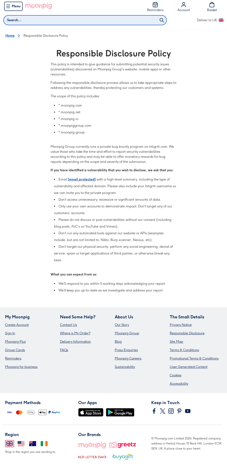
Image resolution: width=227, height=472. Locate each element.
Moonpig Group (127, 333)
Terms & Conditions (184, 350)
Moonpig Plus (15, 342)
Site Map (176, 342)
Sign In (10, 333)
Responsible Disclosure (187, 333)
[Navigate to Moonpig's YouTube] (188, 411)
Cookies (175, 375)
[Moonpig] (92, 445)
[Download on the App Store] (90, 412)
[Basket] (212, 7)
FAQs (64, 350)
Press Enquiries (126, 350)
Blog (118, 342)
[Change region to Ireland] (44, 443)
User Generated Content (188, 367)
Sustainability (125, 367)
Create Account (17, 325)
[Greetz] (122, 445)
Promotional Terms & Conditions (194, 358)
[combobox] (85, 20)
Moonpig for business (21, 367)
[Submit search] (162, 20)
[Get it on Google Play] (120, 412)
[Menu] (13, 6)
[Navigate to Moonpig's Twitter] (163, 411)
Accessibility (179, 384)
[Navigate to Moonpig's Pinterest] (179, 411)
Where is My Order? (75, 333)
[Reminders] (155, 7)
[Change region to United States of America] (21, 443)
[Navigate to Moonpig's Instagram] (171, 411)
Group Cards (15, 350)
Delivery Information (75, 342)
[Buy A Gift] (123, 457)
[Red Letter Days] (92, 457)
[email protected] (82, 179)
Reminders (13, 358)
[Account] (183, 7)
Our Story (122, 325)
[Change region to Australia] (32, 443)
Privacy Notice (181, 325)
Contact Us (68, 325)
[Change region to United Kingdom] (9, 443)
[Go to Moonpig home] (38, 6)
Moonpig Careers (128, 358)
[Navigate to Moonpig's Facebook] (154, 411)
